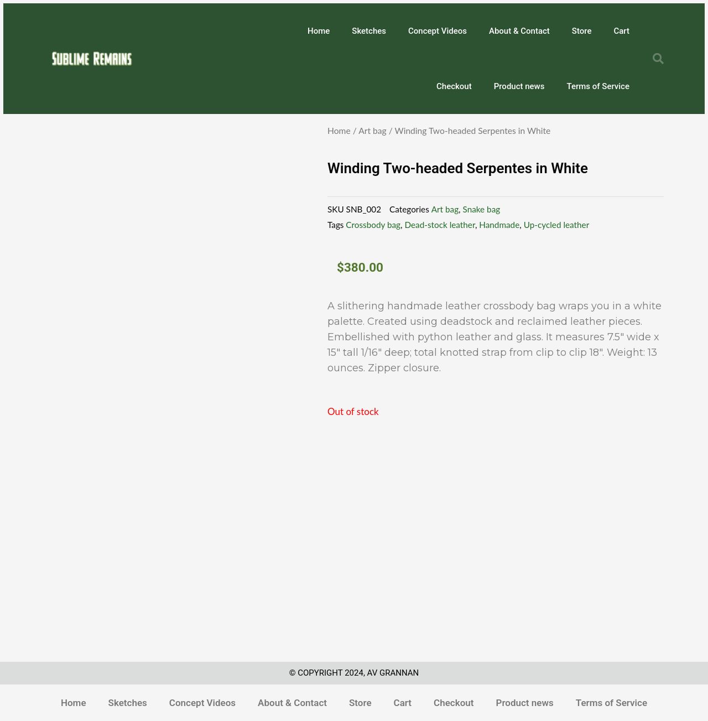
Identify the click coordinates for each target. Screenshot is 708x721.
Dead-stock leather (439, 225)
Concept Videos (437, 31)
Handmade (499, 225)
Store (582, 31)
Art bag (372, 131)
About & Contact (519, 31)
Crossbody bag (373, 225)
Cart (621, 31)
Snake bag (482, 209)
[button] (658, 59)
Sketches (369, 31)
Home (319, 31)
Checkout (454, 86)
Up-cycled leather (557, 225)
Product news (519, 86)
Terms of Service (597, 86)
